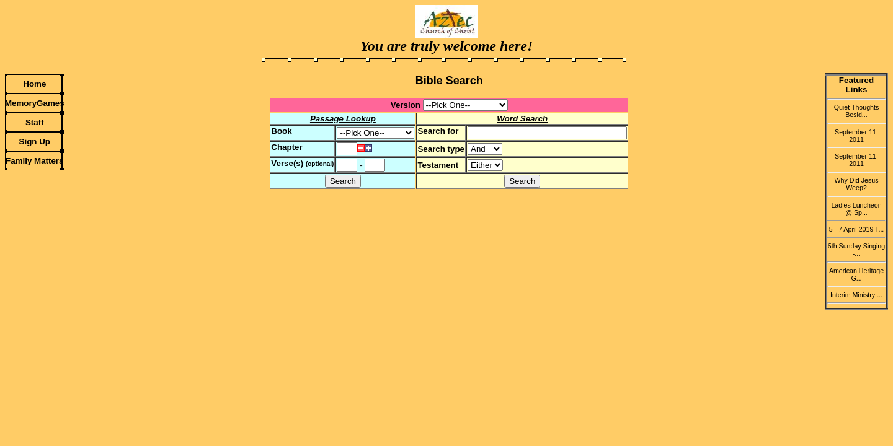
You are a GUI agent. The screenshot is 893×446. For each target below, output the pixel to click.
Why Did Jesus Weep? (856, 184)
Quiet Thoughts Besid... (856, 110)
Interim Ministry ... (856, 295)
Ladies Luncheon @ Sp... (856, 208)
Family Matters (34, 160)
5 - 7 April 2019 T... (856, 229)
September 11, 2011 (856, 135)
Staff (34, 122)
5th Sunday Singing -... (856, 249)
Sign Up (34, 141)
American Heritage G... (856, 274)
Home (34, 84)
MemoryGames (34, 103)
